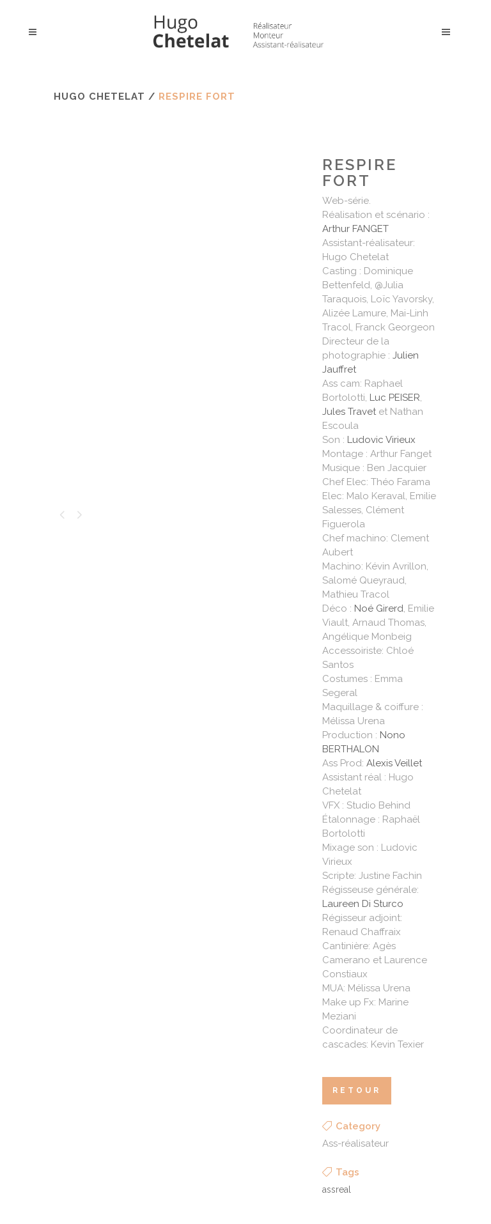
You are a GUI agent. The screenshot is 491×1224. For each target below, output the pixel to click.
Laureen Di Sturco (362, 904)
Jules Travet (349, 411)
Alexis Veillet (394, 763)
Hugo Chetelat (99, 96)
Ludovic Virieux (381, 439)
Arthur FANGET (355, 229)
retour (356, 1090)
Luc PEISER (395, 397)
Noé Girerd (378, 608)
